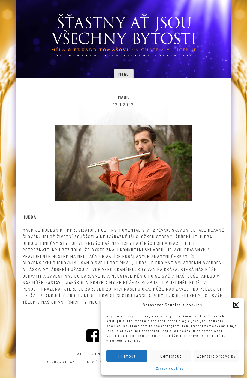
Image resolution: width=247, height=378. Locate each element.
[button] (236, 305)
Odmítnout (171, 355)
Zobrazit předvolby (216, 355)
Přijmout (127, 355)
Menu (123, 73)
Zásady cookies (169, 368)
